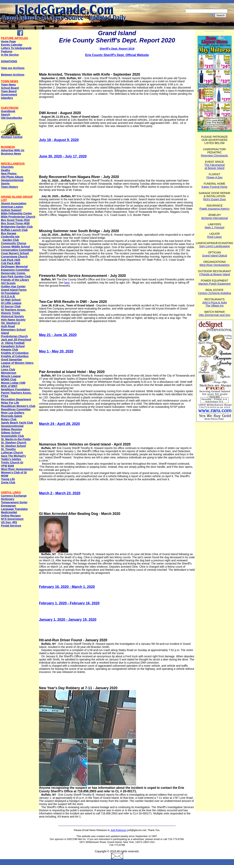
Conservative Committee (17, 249)
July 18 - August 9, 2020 (59, 140)
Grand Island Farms (14, 289)
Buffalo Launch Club (14, 230)
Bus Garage (8, 233)
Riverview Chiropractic (214, 155)
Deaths (5, 170)
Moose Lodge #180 (13, 382)
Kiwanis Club (9, 349)
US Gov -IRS (9, 522)
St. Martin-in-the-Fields (16, 439)
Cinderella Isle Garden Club (10, 238)
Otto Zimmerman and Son (214, 315)
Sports (5, 183)
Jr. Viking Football (12, 342)
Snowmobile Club (12, 435)
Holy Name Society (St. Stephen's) (13, 321)
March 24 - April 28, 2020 (59, 424)
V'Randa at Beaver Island (214, 274)
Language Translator (14, 509)
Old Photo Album (12, 176)
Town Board (9, 91)
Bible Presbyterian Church (18, 216)
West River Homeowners (17, 469)
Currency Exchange (14, 495)
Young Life (8, 479)
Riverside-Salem (11, 416)
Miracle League (11, 376)
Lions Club (8, 369)
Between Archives (12, 74)
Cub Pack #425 (10, 259)
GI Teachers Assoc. (13, 309)
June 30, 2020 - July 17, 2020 (63, 156)
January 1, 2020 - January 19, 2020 (67, 620)
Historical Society (12, 316)
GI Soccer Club (10, 306)
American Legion (12, 206)
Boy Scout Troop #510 (15, 220)
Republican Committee (16, 409)
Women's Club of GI (14, 472)
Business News (11, 153)
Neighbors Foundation (15, 389)
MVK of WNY (9, 386)
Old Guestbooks (11, 117)
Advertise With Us (12, 150)
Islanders (7, 97)
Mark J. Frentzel (214, 227)
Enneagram (8, 505)
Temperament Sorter (14, 502)
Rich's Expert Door (214, 199)
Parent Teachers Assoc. (16, 392)
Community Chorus (13, 243)
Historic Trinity (10, 313)
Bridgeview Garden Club (17, 226)
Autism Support (11, 210)
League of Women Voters (17, 362)
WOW (4, 475)
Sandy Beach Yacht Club (17, 422)
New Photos (9, 173)
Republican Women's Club (18, 406)
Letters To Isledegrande (16, 48)
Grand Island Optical (214, 255)
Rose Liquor (214, 236)
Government (9, 94)
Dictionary (7, 499)
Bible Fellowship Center (16, 213)
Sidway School (10, 432)
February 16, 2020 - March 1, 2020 (67, 587)
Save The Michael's (13, 455)
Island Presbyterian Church (14, 334)
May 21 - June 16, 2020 (58, 335)
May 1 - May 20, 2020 (56, 351)
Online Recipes (11, 515)
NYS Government (12, 519)
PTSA (4, 396)
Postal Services (11, 525)
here (67, 282)
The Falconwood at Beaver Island (214, 166)
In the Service (10, 54)
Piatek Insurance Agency (214, 208)
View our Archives (13, 68)
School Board (10, 87)
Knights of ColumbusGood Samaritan (15, 358)
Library (5, 366)
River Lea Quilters (12, 412)
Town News (8, 84)
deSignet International (214, 218)
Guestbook (8, 111)
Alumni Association (13, 203)
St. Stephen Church (13, 442)
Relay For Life (10, 402)
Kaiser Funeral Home (214, 186)
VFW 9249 (7, 465)
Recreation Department (16, 399)
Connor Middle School (15, 246)
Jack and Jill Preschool (16, 339)
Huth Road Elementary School (13, 328)
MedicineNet (9, 512)
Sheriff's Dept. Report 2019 (117, 48)
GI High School (10, 299)
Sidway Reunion (11, 429)
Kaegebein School (13, 346)
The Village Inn (214, 305)
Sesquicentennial (12, 180)
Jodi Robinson (118, 830)
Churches (7, 166)
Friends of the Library (15, 279)
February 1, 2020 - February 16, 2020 (69, 603)
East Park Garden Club (16, 276)
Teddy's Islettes (11, 459)
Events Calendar (11, 44)
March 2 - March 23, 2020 (59, 493)
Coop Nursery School (15, 253)
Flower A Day (214, 177)
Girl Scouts (8, 283)
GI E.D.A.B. (8, 296)
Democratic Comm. (13, 273)
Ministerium (8, 372)
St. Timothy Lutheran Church (12, 451)
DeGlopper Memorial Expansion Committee (15, 268)
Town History (9, 186)
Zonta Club (8, 482)
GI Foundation (10, 293)
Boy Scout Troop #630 (15, 223)
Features (6, 51)
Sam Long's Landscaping (214, 246)
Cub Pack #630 (10, 263)
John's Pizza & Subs (214, 302)
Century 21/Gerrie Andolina (214, 293)
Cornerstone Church (14, 256)
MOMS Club (8, 379)
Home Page (8, 41)
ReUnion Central (11, 136)
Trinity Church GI (12, 462)
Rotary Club (8, 419)
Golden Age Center (13, 286)
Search (5, 114)
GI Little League (11, 303)
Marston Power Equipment (215, 283)
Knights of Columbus (15, 352)
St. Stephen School (13, 445)
